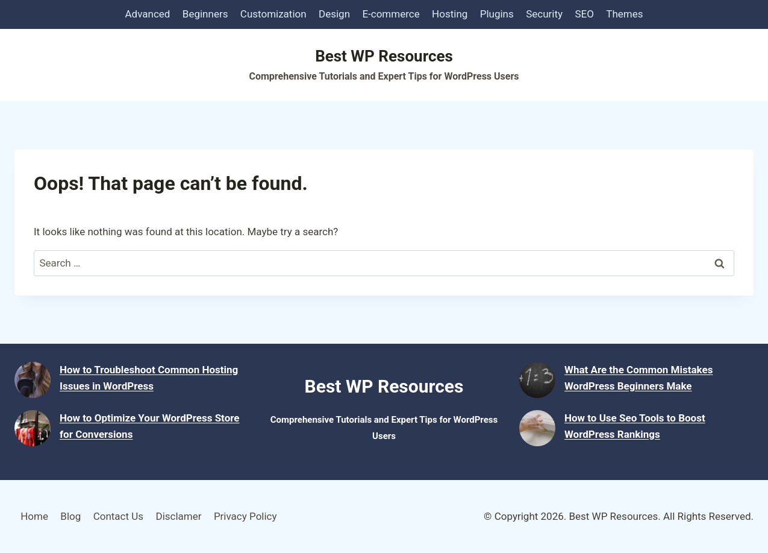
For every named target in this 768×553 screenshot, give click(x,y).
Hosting (449, 14)
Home (34, 516)
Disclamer (178, 516)
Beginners (205, 14)
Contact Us (118, 516)
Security (544, 14)
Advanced (147, 14)
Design (334, 14)
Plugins (497, 14)
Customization (273, 14)
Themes (624, 14)
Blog (70, 516)
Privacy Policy (245, 516)
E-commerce (390, 14)
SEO (584, 14)
